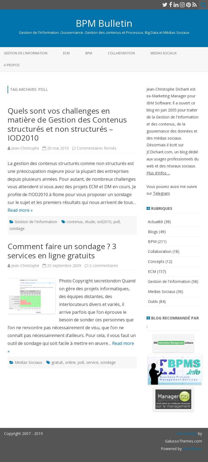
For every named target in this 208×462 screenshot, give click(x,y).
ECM (66, 53)
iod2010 (104, 221)
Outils (153, 301)
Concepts (156, 261)
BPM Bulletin (104, 23)
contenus (75, 221)
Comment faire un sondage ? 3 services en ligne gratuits (62, 250)
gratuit (57, 362)
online (70, 362)
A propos (12, 65)
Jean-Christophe (25, 148)
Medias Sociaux (164, 53)
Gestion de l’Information (25, 53)
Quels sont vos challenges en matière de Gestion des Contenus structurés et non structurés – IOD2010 (67, 124)
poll (116, 221)
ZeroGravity (186, 433)
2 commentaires (103, 265)
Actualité (155, 221)
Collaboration (121, 53)
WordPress (192, 448)
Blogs (153, 231)
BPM (88, 53)
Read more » (20, 210)
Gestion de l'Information (36, 221)
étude (90, 221)
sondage (17, 228)
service (92, 362)
